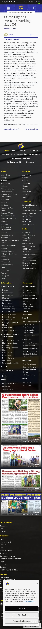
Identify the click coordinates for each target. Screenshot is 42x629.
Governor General (8, 216)
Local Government (8, 246)
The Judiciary (28, 333)
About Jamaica (7, 286)
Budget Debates (30, 351)
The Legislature (29, 330)
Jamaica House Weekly (31, 211)
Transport (5, 276)
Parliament (5, 262)
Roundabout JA (28, 266)
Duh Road (26, 241)
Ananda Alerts (7, 389)
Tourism (4, 273)
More (3, 380)
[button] (37, 584)
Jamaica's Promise (29, 255)
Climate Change (7, 189)
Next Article (32, 129)
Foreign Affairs (7, 213)
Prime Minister (29, 296)
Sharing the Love (29, 263)
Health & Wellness (8, 219)
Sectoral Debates (30, 354)
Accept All (21, 609)
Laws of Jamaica (29, 367)
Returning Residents (10, 340)
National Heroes (8, 311)
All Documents (29, 375)
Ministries (27, 382)
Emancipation (7, 293)
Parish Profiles (7, 328)
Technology (5, 270)
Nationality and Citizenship (8, 359)
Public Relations (6, 550)
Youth (3, 279)
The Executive (28, 327)
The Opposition (29, 336)
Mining (4, 248)
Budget (4, 178)
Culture (4, 186)
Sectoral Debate (28, 225)
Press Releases (7, 265)
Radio (35, 150)
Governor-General (30, 293)
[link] (2, 2)
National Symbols (9, 314)
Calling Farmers (28, 235)
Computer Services (7, 556)
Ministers (26, 301)
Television (4, 526)
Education (5, 200)
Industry (4, 224)
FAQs (4, 376)
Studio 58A (26, 222)
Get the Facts (8, 154)
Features (22, 150)
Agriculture (5, 175)
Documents (27, 361)
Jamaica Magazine (29, 205)
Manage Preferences (22, 621)
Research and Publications (10, 559)
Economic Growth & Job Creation (9, 195)
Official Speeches (29, 213)
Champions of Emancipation (7, 302)
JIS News (26, 208)
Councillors (27, 314)
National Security (8, 251)
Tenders (3, 567)
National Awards (8, 317)
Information (22, 154)
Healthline (26, 252)
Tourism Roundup (29, 260)
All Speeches (28, 357)
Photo (2, 562)
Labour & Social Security (7, 236)
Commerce (5, 183)
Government (34, 154)
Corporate (16, 158)
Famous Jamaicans (9, 331)
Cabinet (4, 181)
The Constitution (29, 364)
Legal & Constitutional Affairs (10, 241)
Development (6, 192)
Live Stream (27, 219)
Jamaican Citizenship (10, 363)
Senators (26, 311)
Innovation (26, 192)
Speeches (26, 339)
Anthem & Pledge (9, 309)
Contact (26, 158)
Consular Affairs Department (8, 354)
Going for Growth (29, 246)
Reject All (22, 615)
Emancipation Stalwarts (7, 297)
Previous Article (12, 129)
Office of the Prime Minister (9, 255)
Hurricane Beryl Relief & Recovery (21, 162)
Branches (26, 318)
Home (7, 150)
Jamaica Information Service (21, 12)
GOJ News (26, 249)
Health (25, 189)
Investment (6, 230)
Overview (27, 290)
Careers (3, 545)
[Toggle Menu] (9, 8)
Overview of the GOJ (31, 322)
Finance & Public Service (7, 209)
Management (5, 542)
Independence (8, 306)
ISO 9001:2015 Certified (9, 570)
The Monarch (28, 324)
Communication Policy (29, 371)
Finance (25, 186)
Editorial (3, 564)
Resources (5, 367)
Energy (4, 202)
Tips (3, 373)
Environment (6, 205)
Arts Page (26, 232)
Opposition (5, 259)
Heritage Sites (7, 320)
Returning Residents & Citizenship (10, 335)
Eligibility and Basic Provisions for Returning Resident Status (10, 346)
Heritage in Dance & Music (10, 324)
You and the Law (29, 269)
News (14, 150)
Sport (3, 267)
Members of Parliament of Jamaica (28, 306)
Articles (3, 531)
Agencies (27, 385)
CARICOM (6, 386)
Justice (4, 233)
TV (29, 150)
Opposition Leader (30, 298)
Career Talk (26, 238)
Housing (4, 221)
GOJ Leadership (29, 286)
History (5, 290)
